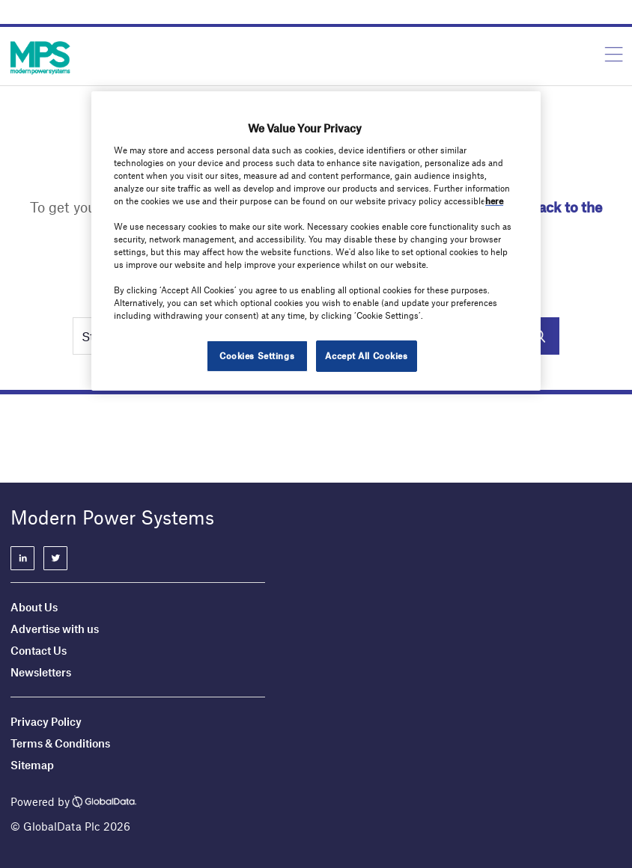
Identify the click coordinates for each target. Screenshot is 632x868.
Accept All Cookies (366, 355)
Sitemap (32, 764)
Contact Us (38, 650)
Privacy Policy (46, 721)
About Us (34, 607)
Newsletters (40, 672)
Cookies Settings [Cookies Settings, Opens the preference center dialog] (256, 355)
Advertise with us (54, 628)
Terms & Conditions (60, 743)
